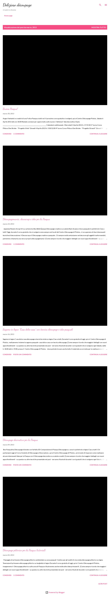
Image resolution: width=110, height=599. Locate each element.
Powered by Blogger (55, 592)
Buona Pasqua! (10, 108)
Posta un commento (22, 354)
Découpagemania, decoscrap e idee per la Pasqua (26, 219)
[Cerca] (100, 4)
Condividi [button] (7, 134)
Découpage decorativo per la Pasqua (20, 440)
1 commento (18, 134)
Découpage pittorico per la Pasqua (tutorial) (24, 550)
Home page (8, 16)
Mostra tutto (98, 27)
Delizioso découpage (17, 4)
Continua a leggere (98, 134)
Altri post (102, 584)
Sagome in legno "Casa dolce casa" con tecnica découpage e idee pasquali (38, 329)
